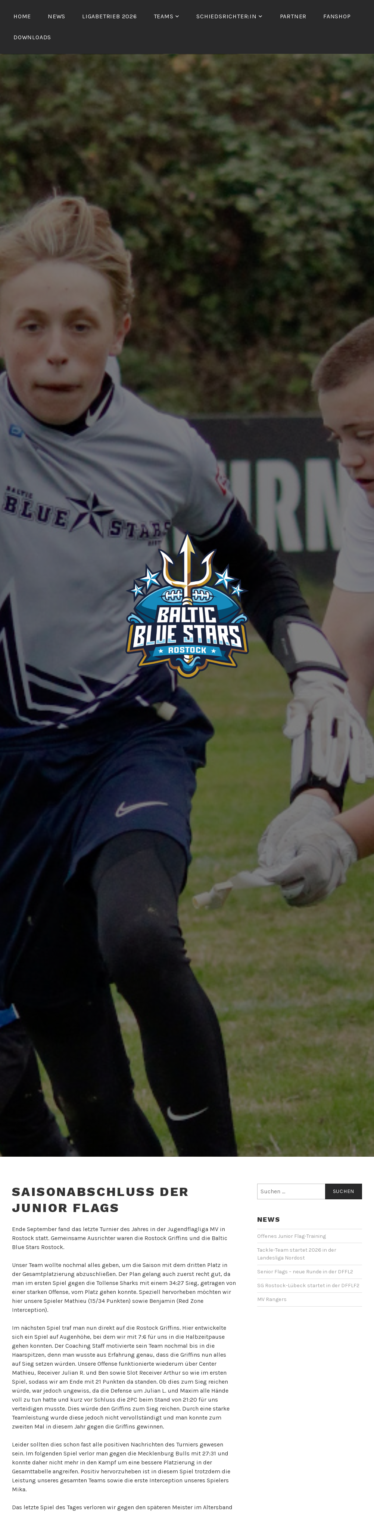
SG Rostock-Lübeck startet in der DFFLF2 (308, 1285)
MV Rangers (272, 1299)
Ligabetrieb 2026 (109, 16)
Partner (293, 16)
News (56, 16)
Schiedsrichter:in (226, 16)
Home (22, 16)
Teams (164, 16)
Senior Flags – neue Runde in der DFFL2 (305, 1271)
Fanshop (337, 16)
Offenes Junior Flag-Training (291, 1236)
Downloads (32, 37)
